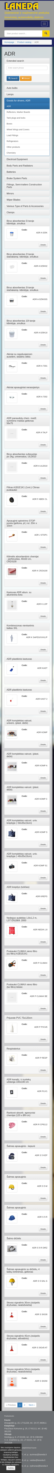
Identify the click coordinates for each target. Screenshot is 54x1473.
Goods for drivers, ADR (18, 100)
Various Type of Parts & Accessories (25, 206)
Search (12, 78)
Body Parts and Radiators (20, 165)
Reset (26, 78)
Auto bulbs (12, 88)
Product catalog (24, 42)
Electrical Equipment (17, 159)
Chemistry (11, 153)
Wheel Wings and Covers (18, 129)
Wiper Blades (13, 200)
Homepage (9, 42)
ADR (9, 106)
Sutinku (11, 1468)
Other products (13, 147)
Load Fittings (12, 135)
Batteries (11, 172)
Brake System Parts (17, 178)
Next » (32, 1405)
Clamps (10, 212)
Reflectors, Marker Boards (18, 112)
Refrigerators (12, 141)
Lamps (10, 94)
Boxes (9, 124)
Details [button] (43, 245)
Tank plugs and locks (16, 118)
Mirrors (10, 193)
